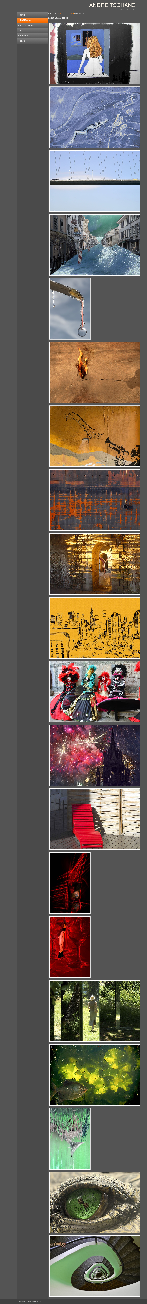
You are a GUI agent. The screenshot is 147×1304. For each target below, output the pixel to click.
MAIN (22, 15)
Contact (24, 36)
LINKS (23, 41)
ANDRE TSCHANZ (112, 5)
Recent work (27, 25)
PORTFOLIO (25, 20)
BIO (21, 31)
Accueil (60, 13)
